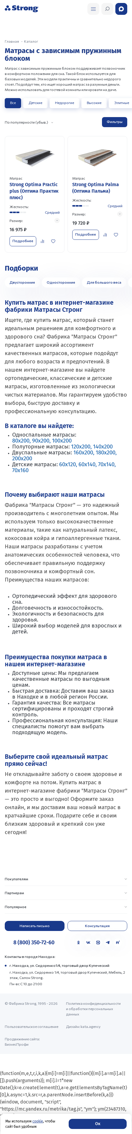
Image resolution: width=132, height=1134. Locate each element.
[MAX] (98, 942)
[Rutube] (118, 942)
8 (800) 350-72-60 (33, 942)
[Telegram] (108, 942)
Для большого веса (104, 282)
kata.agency (90, 1026)
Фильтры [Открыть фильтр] (114, 121)
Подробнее (22, 241)
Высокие (94, 102)
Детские (35, 102)
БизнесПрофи (17, 1044)
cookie (37, 1121)
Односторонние (61, 282)
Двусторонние (22, 282)
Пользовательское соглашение (31, 1026)
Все (13, 102)
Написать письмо (35, 926)
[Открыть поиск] (93, 9)
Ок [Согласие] (97, 1123)
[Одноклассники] (78, 942)
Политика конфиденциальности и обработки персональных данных (93, 1008)
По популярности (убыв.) (26, 122)
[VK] (88, 942)
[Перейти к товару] (34, 194)
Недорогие (64, 102)
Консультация (97, 926)
